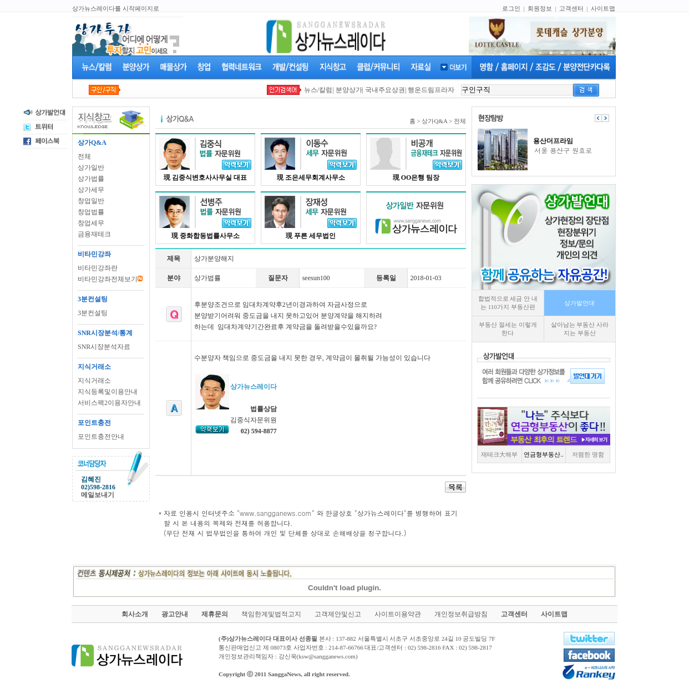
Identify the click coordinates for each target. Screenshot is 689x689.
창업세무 (91, 223)
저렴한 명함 (588, 454)
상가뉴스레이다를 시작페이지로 (115, 8)
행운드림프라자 (431, 90)
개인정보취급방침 (461, 614)
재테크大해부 (499, 454)
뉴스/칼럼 (318, 90)
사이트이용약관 (397, 614)
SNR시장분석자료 (104, 347)
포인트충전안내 (101, 436)
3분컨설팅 (93, 313)
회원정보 (540, 8)
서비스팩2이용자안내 (109, 403)
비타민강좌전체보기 (110, 279)
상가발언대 (579, 303)
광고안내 (174, 614)
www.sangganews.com (276, 513)
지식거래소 (94, 380)
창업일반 (91, 201)
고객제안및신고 (338, 614)
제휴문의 (214, 614)
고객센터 (571, 8)
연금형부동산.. (544, 454)
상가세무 (91, 190)
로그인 (511, 8)
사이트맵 (603, 8)
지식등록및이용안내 (108, 392)
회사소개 (134, 614)
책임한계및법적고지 (271, 614)
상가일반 (91, 167)
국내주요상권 (385, 90)
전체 (84, 156)
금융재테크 (94, 234)
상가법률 (91, 179)
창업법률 (91, 212)
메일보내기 (97, 495)
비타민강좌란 (98, 268)
